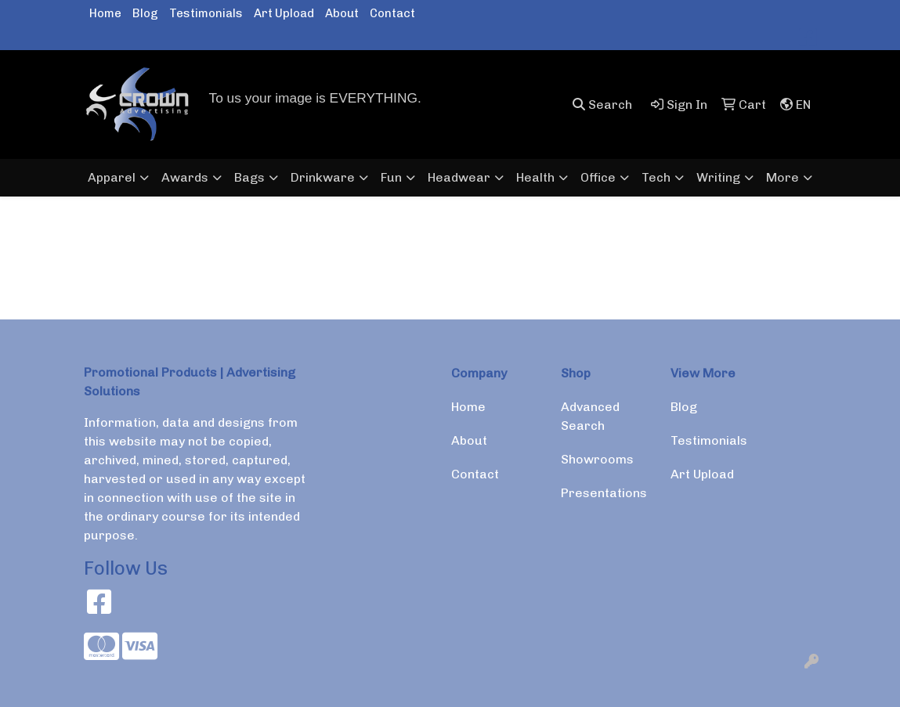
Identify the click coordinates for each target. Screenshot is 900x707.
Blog (145, 13)
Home (105, 13)
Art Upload (284, 13)
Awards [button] (184, 177)
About (342, 13)
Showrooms (597, 459)
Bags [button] (249, 177)
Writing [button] (718, 177)
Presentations (604, 492)
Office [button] (598, 177)
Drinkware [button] (323, 177)
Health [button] (535, 177)
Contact (392, 13)
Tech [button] (656, 177)
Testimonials (206, 13)
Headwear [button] (459, 177)
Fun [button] (391, 177)
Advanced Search (590, 416)
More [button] (782, 177)
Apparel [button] (112, 177)
